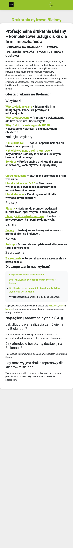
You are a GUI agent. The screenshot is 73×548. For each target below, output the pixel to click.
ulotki (62, 305)
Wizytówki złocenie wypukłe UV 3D (27, 125)
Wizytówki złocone (17, 117)
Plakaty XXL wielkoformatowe (24, 216)
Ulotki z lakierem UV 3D (20, 183)
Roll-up (10, 244)
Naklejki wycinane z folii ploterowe (27, 150)
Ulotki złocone (14, 194)
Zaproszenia (13, 258)
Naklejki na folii (15, 143)
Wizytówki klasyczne (18, 106)
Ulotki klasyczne (15, 175)
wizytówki (53, 305)
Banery (9, 230)
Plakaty (10, 208)
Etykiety (10, 161)
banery (8, 309)
